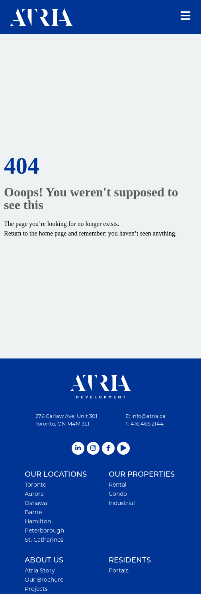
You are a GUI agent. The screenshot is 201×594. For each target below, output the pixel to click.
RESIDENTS (130, 560)
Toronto (36, 484)
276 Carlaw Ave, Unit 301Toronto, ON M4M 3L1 (66, 420)
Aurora (34, 493)
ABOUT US (44, 560)
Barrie (33, 512)
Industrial (122, 503)
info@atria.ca (148, 416)
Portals (119, 570)
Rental (118, 484)
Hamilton (38, 521)
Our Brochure (44, 579)
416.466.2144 (147, 423)
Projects (36, 588)
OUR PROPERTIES (142, 474)
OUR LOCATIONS (56, 474)
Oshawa (36, 503)
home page (53, 233)
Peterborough (44, 530)
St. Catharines (44, 539)
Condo (118, 493)
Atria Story (40, 570)
